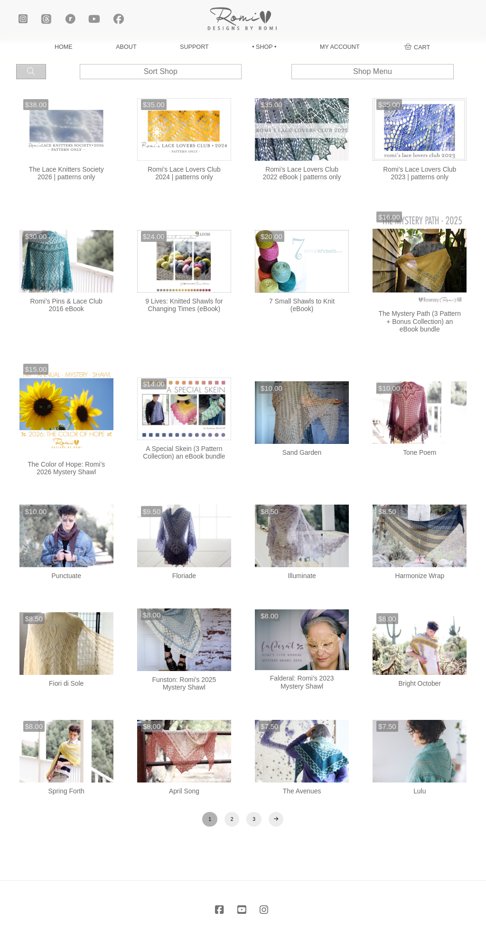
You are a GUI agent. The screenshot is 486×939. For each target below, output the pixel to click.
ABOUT (126, 47)
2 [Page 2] (232, 819)
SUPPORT (194, 47)
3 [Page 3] (253, 819)
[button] (417, 47)
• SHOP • (264, 47)
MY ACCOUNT (340, 47)
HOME (64, 47)
